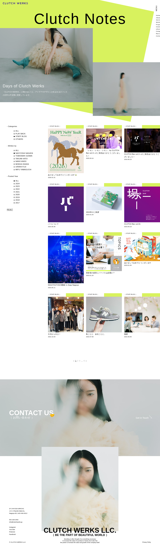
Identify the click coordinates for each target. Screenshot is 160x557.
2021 (17, 192)
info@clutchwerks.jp (15, 522)
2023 (17, 186)
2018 (17, 200)
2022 (17, 189)
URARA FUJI (20, 167)
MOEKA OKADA (22, 164)
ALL (17, 131)
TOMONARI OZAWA (23, 156)
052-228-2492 (13, 520)
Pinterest (12, 532)
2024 (17, 184)
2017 (17, 203)
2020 (17, 194)
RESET (10, 209)
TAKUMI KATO (21, 159)
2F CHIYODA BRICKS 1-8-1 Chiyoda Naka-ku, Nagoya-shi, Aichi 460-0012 (18, 511)
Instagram (12, 527)
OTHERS (19, 139)
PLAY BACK (20, 134)
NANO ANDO (20, 161)
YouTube (12, 529)
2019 (17, 197)
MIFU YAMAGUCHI (24, 169)
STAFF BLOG (21, 136)
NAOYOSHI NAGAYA (24, 153)
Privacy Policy (146, 542)
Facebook (12, 534)
